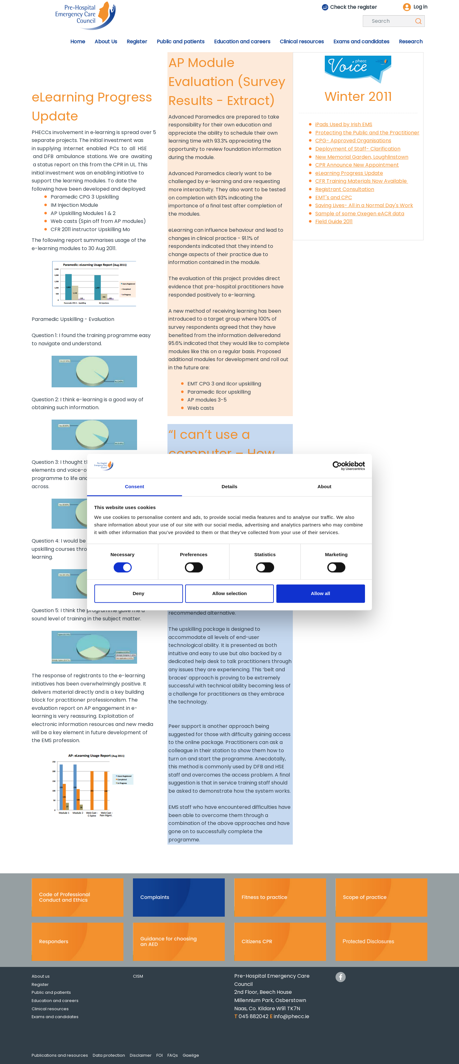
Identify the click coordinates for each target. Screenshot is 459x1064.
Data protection (109, 1055)
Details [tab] (229, 486)
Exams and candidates (55, 1016)
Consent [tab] (134, 486)
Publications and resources (60, 1055)
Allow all (320, 593)
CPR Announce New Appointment (357, 165)
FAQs (172, 1055)
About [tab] (324, 486)
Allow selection (229, 593)
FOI (159, 1055)
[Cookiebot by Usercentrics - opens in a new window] (337, 465)
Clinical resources (50, 1009)
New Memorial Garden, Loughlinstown (361, 157)
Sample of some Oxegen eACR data (359, 213)
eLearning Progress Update (349, 173)
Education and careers (55, 1000)
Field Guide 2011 (334, 221)
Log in (420, 6)
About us (41, 976)
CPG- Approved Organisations (353, 140)
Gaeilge (191, 1055)
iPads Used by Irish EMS (343, 124)
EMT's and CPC (333, 197)
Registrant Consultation (344, 189)
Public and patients (51, 992)
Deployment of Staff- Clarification (357, 148)
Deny (138, 593)
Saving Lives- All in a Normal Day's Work (364, 205)
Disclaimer (141, 1055)
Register (40, 984)
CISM (138, 976)
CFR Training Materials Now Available (361, 181)
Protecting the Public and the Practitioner (367, 132)
